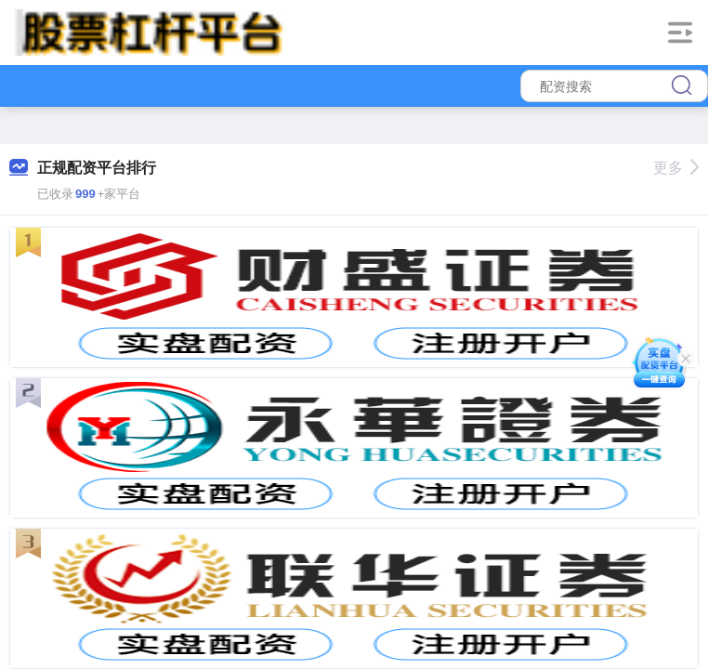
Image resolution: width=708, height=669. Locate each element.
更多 (676, 168)
